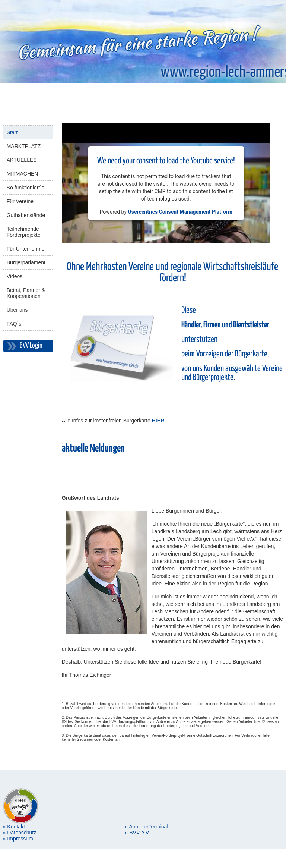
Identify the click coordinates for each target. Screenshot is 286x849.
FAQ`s (14, 324)
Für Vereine (20, 201)
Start (12, 132)
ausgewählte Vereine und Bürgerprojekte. (232, 373)
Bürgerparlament (26, 262)
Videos (15, 276)
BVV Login (31, 345)
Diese (188, 310)
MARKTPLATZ (24, 146)
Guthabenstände (26, 215)
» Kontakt (14, 827)
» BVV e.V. (137, 833)
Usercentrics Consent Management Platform (180, 211)
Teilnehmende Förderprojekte (24, 232)
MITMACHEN (22, 174)
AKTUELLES (22, 160)
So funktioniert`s (25, 188)
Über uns (17, 310)
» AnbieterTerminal (146, 827)
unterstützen (199, 339)
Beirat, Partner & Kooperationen (26, 293)
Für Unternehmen (27, 249)
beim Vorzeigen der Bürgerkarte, (225, 354)
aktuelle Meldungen (93, 448)
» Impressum (18, 839)
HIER (158, 421)
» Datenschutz (19, 833)
